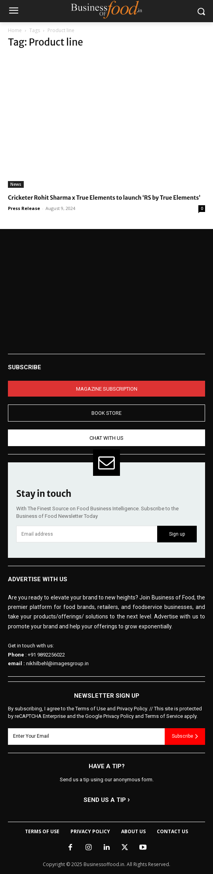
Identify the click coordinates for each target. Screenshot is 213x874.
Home (15, 30)
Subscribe (185, 736)
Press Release (24, 208)
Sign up (177, 534)
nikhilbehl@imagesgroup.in (57, 663)
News (15, 184)
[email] (86, 534)
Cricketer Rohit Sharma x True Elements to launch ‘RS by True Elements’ (104, 197)
